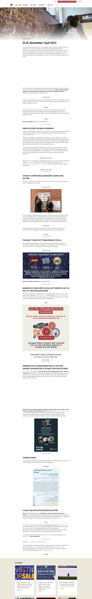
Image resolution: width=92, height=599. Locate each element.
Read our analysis (30, 162)
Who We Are (33, 5)
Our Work (25, 5)
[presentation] (24, 572)
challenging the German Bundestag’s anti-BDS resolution (38, 164)
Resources (42, 5)
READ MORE (46, 97)
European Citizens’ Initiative (62, 295)
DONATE (46, 107)
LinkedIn (46, 542)
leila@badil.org (27, 536)
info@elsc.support (61, 547)
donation (34, 547)
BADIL (24, 525)
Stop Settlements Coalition (42, 295)
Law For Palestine (27, 371)
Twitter (42, 281)
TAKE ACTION (46, 187)
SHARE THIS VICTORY (46, 158)
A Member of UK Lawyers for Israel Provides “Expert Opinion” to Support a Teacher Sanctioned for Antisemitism (46, 586)
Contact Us (50, 5)
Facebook (46, 357)
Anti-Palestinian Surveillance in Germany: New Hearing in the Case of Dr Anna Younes (67, 584)
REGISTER (46, 466)
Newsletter (26, 38)
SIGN (46, 119)
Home (16, 5)
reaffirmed (55, 150)
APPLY (46, 522)
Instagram (48, 281)
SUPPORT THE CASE (46, 170)
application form (49, 534)
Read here (29, 93)
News (20, 5)
